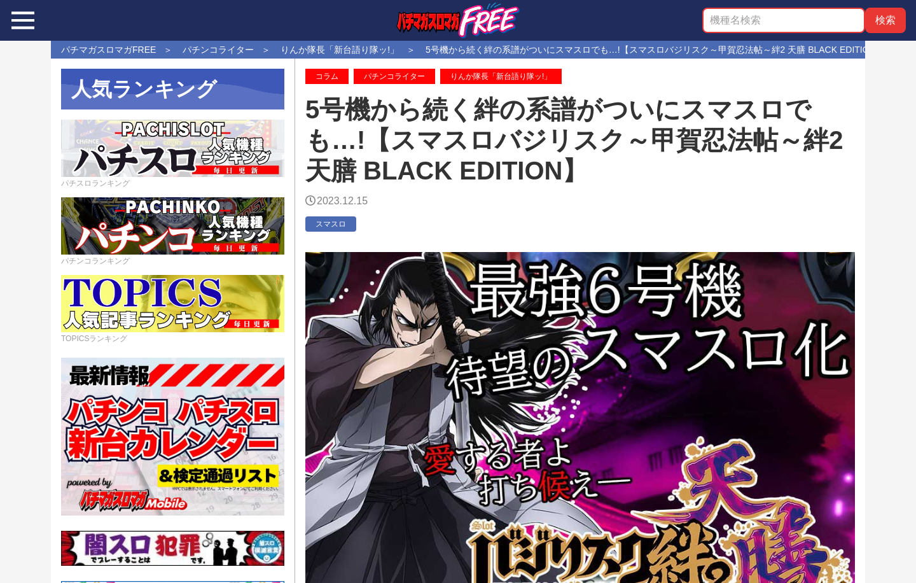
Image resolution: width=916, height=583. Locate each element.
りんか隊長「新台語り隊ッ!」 (501, 76)
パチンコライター (394, 76)
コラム (327, 76)
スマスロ (331, 224)
